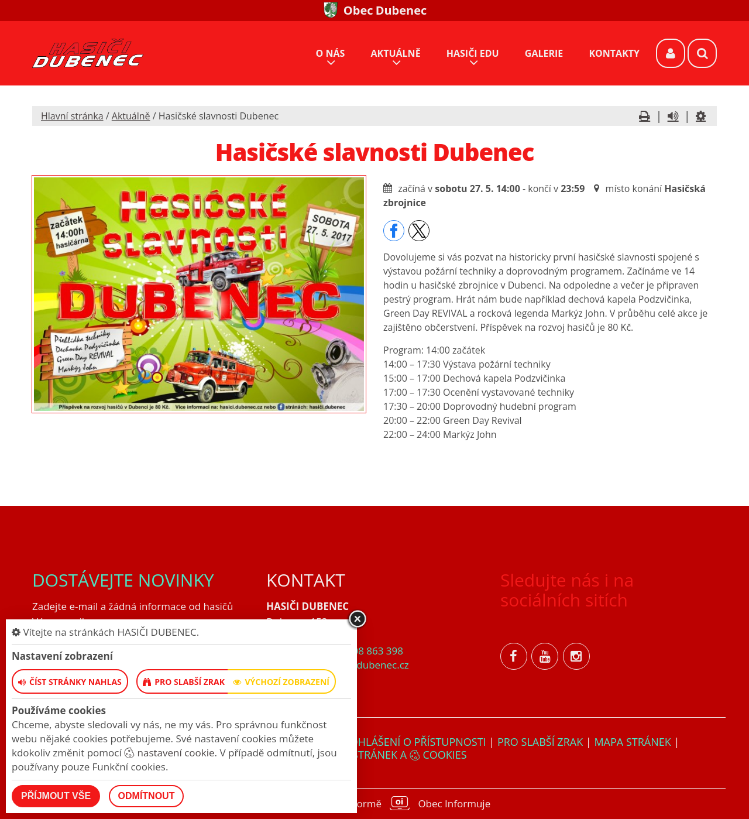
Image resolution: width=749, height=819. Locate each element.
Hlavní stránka (72, 115)
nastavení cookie (169, 752)
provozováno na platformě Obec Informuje (374, 803)
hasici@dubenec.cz (364, 664)
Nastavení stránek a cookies (374, 755)
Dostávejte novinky (123, 580)
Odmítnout (146, 796)
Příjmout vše (56, 796)
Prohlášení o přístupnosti (411, 742)
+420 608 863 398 (362, 650)
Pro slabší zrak (540, 742)
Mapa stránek (632, 742)
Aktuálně (131, 115)
